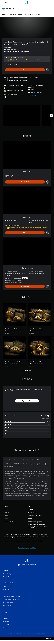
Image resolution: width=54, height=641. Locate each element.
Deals (20, 14)
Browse (38, 14)
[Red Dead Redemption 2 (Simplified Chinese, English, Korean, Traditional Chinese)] (21, 115)
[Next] (51, 115)
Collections (12, 14)
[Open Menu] (2, 3)
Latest (4, 14)
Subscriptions (28, 14)
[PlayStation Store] (8, 8)
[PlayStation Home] (27, 2)
